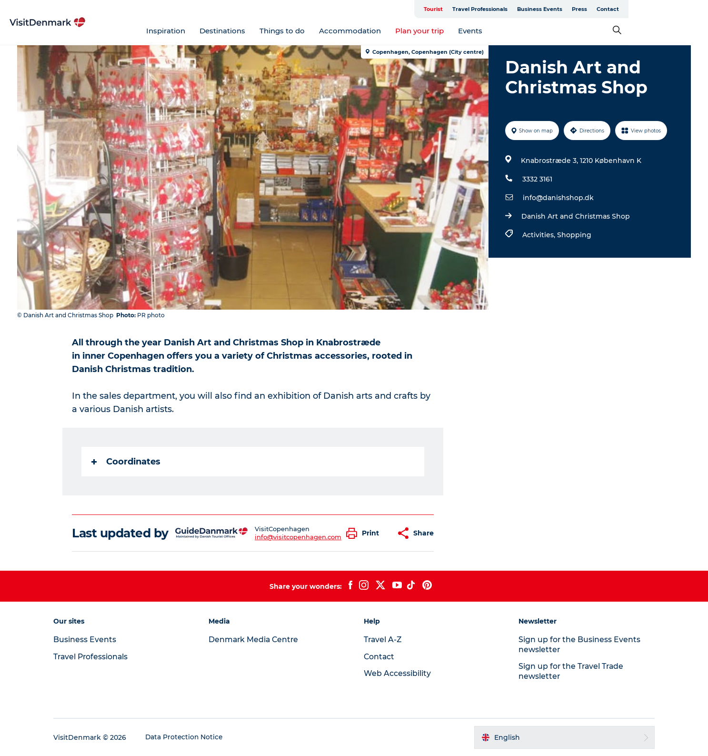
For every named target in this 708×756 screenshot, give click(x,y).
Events (510, 30)
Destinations (262, 30)
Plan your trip (459, 30)
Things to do (322, 30)
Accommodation (390, 30)
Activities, (539, 235)
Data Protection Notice (190, 737)
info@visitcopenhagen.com (298, 537)
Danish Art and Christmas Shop (575, 216)
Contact (679, 9)
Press (650, 9)
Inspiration (205, 30)
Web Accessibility (397, 673)
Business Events (610, 9)
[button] (365, 533)
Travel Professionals (550, 9)
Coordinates (126, 461)
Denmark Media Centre (257, 639)
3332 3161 (537, 179)
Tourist (504, 9)
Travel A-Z (383, 639)
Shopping (574, 235)
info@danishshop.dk (558, 197)
